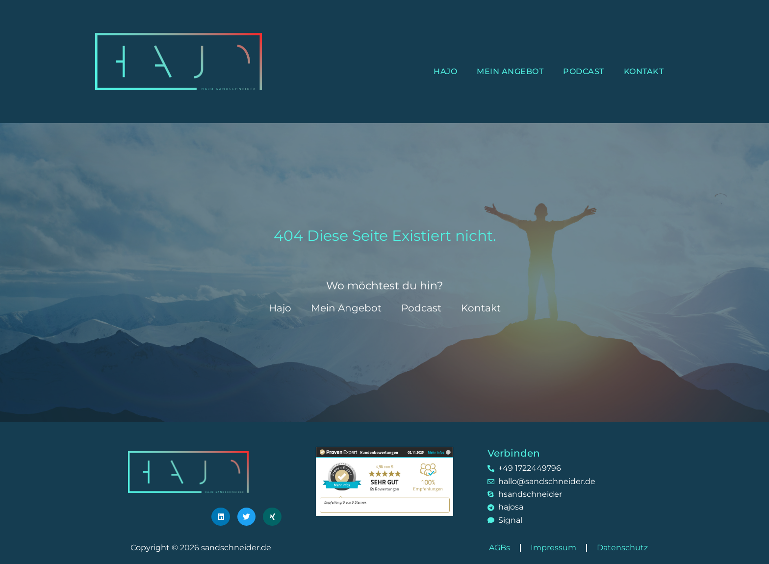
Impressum (553, 547)
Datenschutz (622, 547)
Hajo (445, 71)
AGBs (499, 547)
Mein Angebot (510, 71)
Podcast (583, 71)
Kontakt (644, 71)
